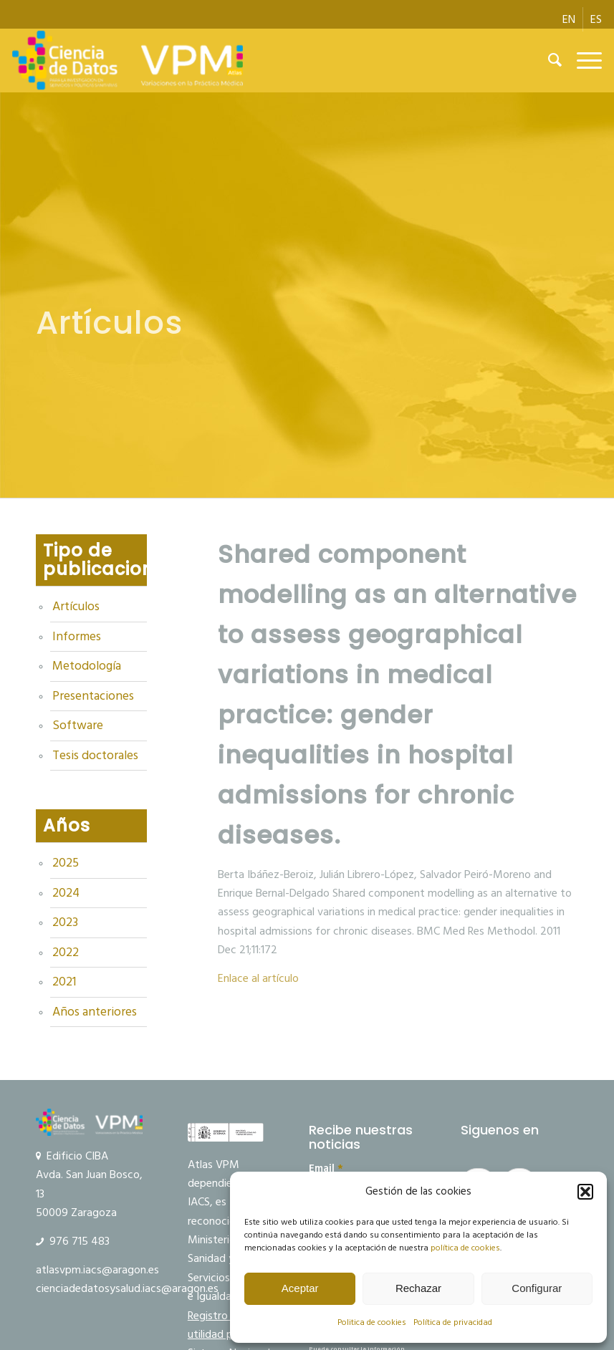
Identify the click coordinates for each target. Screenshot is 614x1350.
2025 (65, 863)
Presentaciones (93, 696)
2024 (66, 893)
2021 (64, 981)
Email (326, 1169)
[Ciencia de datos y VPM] (127, 60)
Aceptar (300, 1288)
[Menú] (582, 60)
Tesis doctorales (95, 755)
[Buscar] (548, 60)
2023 (65, 922)
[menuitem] (569, 19)
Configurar (537, 1288)
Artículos (76, 606)
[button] (585, 1192)
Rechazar (418, 1288)
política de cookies (465, 1248)
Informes (76, 636)
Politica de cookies (371, 1322)
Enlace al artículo (258, 978)
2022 (65, 952)
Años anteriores (94, 1012)
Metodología (86, 666)
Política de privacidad (452, 1322)
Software (77, 725)
